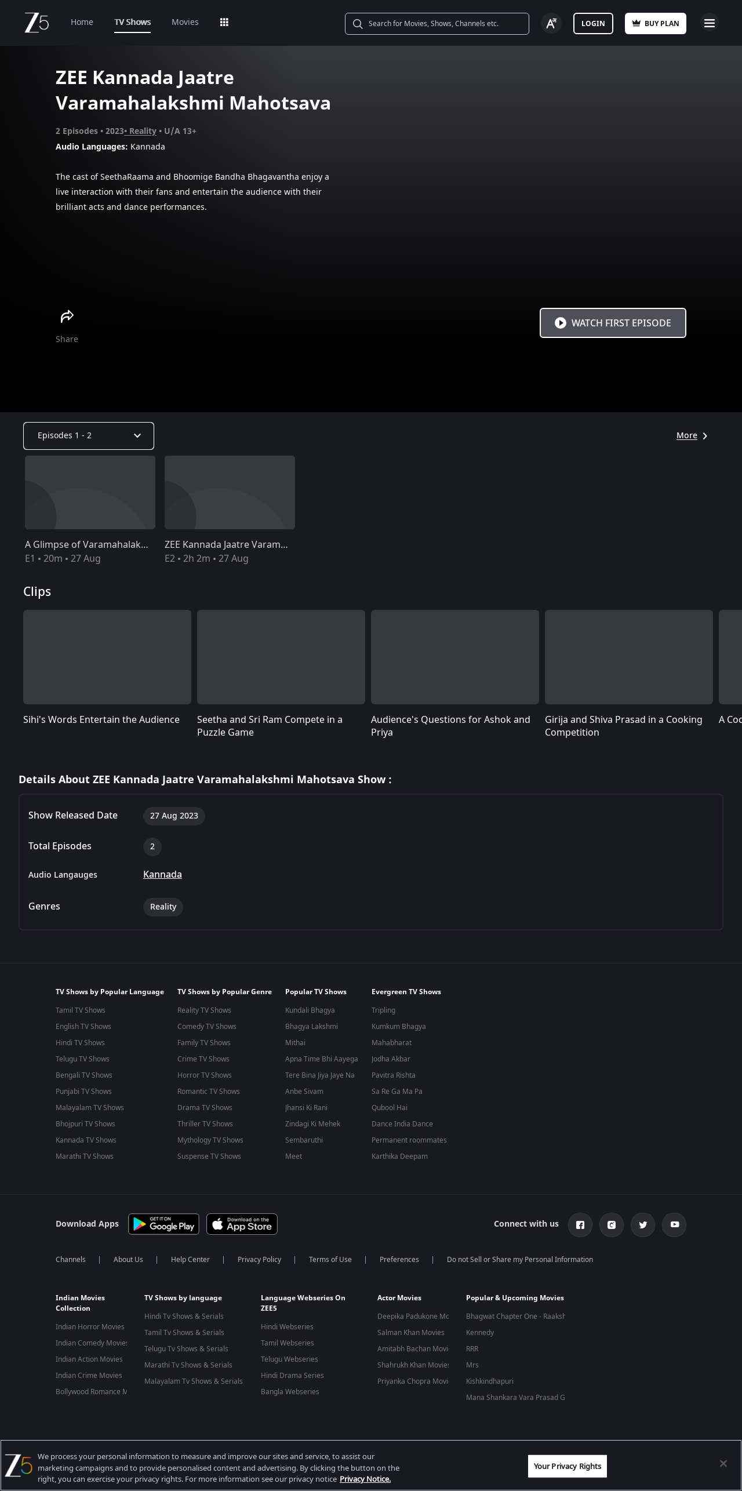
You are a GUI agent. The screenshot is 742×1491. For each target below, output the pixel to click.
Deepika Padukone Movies (420, 1314)
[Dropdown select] (89, 436)
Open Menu (709, 22)
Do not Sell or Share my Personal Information (520, 1257)
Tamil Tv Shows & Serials (184, 1330)
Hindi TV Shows (80, 1043)
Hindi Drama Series (292, 1373)
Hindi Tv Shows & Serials (184, 1314)
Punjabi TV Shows (84, 1091)
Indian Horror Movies (90, 1324)
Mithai (295, 1043)
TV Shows (132, 22)
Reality (143, 131)
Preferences (399, 1257)
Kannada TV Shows (86, 1140)
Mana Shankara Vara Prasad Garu (521, 1395)
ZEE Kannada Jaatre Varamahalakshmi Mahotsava (273, 545)
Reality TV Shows (204, 1010)
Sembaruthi (304, 1140)
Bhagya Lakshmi (311, 1026)
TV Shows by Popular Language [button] (110, 992)
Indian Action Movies (89, 1357)
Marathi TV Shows (85, 1156)
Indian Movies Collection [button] (80, 1300)
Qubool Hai (390, 1108)
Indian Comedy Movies (92, 1341)
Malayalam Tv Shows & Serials (193, 1379)
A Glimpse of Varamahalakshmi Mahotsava (119, 545)
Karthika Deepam (400, 1156)
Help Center (190, 1257)
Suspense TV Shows (209, 1156)
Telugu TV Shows (83, 1059)
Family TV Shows (204, 1043)
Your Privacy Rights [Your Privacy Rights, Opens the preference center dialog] (567, 1465)
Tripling (383, 1010)
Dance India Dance (402, 1124)
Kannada (162, 874)
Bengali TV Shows (84, 1075)
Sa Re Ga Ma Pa (397, 1091)
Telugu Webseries (289, 1357)
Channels (71, 1257)
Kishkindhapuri (490, 1379)
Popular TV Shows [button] (316, 992)
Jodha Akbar (391, 1059)
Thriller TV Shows (205, 1124)
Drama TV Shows (204, 1108)
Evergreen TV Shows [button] (406, 992)
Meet (293, 1156)
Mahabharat (392, 1043)
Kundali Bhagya (310, 1010)
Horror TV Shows (204, 1075)
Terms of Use (330, 1257)
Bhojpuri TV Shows (85, 1124)
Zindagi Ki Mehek (312, 1124)
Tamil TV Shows (81, 1010)
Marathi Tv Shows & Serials (188, 1363)
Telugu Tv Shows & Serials (186, 1346)
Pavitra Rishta (394, 1075)
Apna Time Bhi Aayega (321, 1059)
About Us (128, 1257)
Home (82, 22)
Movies (185, 22)
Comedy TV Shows (207, 1026)
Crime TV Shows (203, 1059)
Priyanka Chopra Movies (416, 1379)
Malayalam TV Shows (90, 1108)
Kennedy (480, 1330)
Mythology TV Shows (210, 1140)
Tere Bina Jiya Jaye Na (320, 1075)
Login (593, 24)
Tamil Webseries (287, 1341)
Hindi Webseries (287, 1324)
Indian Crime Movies (89, 1373)
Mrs (472, 1363)
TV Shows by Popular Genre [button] (224, 992)
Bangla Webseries (290, 1389)
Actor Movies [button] (399, 1295)
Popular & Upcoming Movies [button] (515, 1295)
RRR (472, 1346)
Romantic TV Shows (208, 1091)
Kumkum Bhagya (399, 1026)
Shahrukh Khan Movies (414, 1363)
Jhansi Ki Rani (306, 1108)
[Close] (723, 1463)
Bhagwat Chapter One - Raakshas (520, 1314)
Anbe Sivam (304, 1091)
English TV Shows (83, 1026)
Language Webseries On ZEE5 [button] (303, 1300)
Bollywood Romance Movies (101, 1389)
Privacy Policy (259, 1257)
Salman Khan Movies (411, 1330)
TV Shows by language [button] (183, 1295)
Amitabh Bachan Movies (416, 1346)
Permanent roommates (409, 1140)
